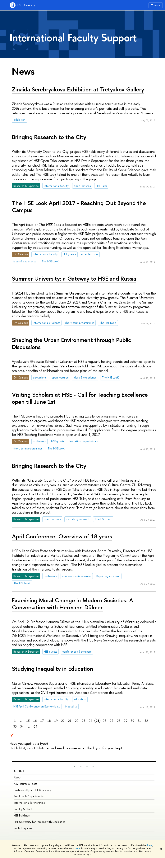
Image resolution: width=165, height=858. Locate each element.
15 (28, 721)
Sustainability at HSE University (32, 790)
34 (22, 726)
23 (83, 721)
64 (35, 726)
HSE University (26, 5)
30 (132, 721)
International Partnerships (29, 802)
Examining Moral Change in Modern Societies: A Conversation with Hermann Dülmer (72, 603)
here (149, 845)
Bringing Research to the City (49, 137)
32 (146, 721)
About (19, 771)
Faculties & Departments (29, 796)
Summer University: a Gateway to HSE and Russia (74, 278)
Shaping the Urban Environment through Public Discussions (71, 343)
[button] (75, 766)
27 (111, 721)
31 (139, 721)
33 (15, 726)
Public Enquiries (23, 828)
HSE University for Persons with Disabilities (39, 822)
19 (56, 721)
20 (63, 721)
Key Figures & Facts (25, 784)
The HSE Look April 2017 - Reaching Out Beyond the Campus (79, 206)
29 (125, 721)
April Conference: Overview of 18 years (62, 536)
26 (104, 721)
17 (42, 721)
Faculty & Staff (23, 809)
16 (35, 721)
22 (76, 721)
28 (118, 721)
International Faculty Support (73, 37)
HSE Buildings (22, 815)
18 (49, 721)
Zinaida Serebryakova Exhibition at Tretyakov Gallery (78, 89)
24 (90, 721)
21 (69, 721)
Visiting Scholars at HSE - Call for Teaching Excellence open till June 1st (80, 398)
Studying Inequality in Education (52, 669)
